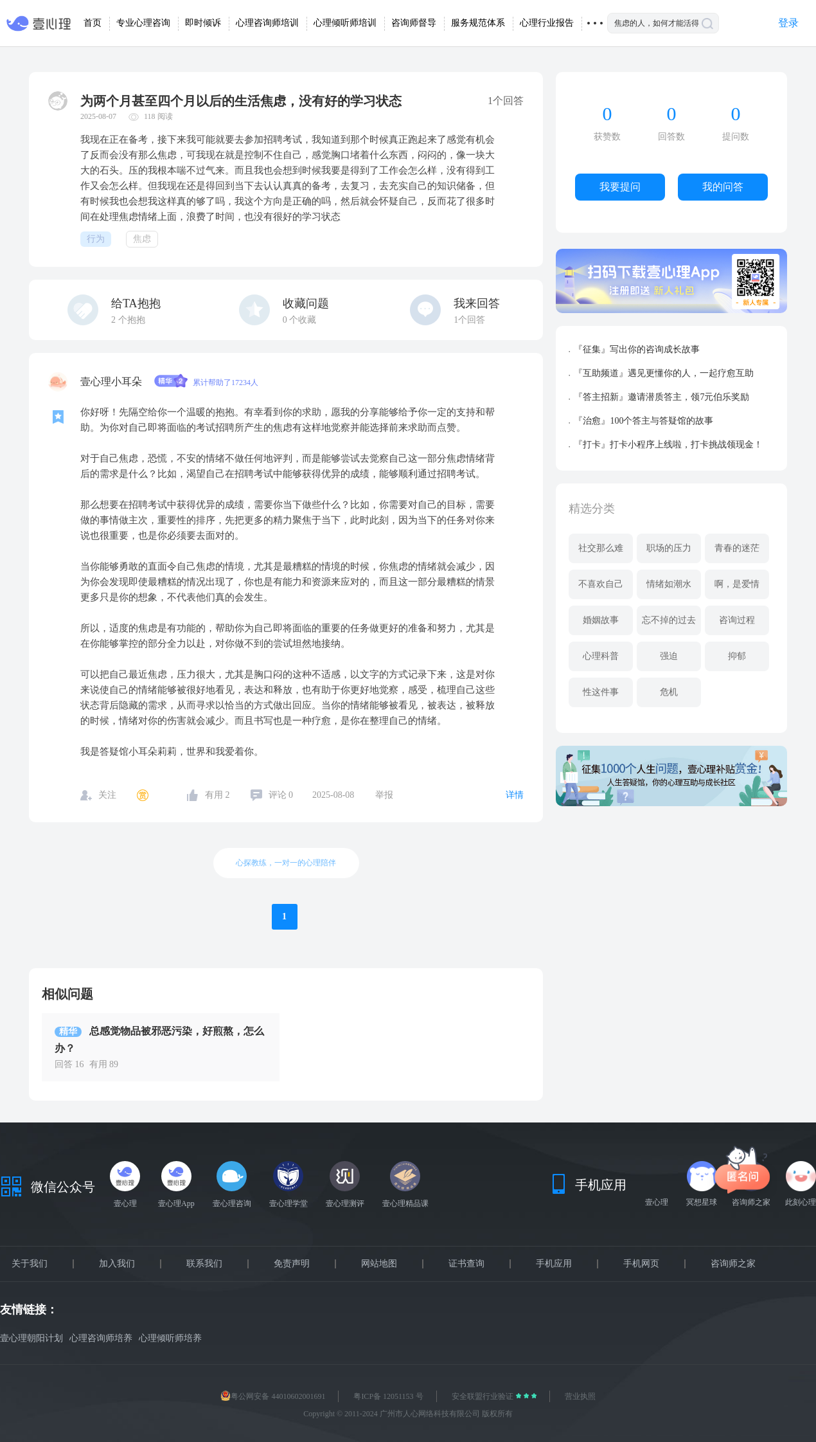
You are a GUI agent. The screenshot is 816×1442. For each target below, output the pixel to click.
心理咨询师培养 (100, 1338)
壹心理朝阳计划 (31, 1338)
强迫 (669, 656)
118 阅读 (158, 116)
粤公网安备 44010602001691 (272, 1396)
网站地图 (379, 1263)
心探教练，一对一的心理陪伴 (286, 862)
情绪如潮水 (668, 584)
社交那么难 (600, 548)
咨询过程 (737, 620)
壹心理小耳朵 (112, 381)
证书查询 (466, 1263)
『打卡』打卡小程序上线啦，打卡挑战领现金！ (668, 444)
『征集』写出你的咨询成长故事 (637, 349)
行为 (96, 239)
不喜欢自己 (600, 584)
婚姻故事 (601, 620)
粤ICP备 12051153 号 (388, 1396)
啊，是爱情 (736, 584)
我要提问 (620, 186)
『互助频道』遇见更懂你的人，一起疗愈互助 (664, 373)
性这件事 (601, 692)
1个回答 (469, 320)
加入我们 (117, 1263)
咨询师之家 (733, 1263)
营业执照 (580, 1396)
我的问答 (722, 186)
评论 (281, 795)
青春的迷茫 (736, 548)
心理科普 (601, 656)
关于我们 (30, 1263)
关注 (107, 795)
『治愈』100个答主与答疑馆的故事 (643, 421)
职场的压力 (668, 548)
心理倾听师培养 (170, 1338)
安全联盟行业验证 (483, 1396)
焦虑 (142, 239)
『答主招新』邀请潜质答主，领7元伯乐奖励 (661, 397)
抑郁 (737, 656)
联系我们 (204, 1263)
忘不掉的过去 (669, 620)
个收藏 (300, 320)
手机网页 (641, 1263)
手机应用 (554, 1263)
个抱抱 (128, 320)
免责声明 (292, 1263)
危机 (669, 692)
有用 (217, 795)
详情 (515, 795)
